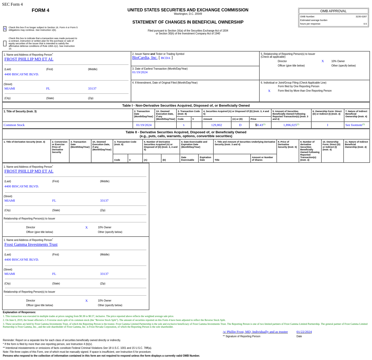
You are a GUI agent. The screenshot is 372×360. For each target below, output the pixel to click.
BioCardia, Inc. (145, 57)
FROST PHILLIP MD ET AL (28, 59)
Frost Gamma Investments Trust (31, 244)
